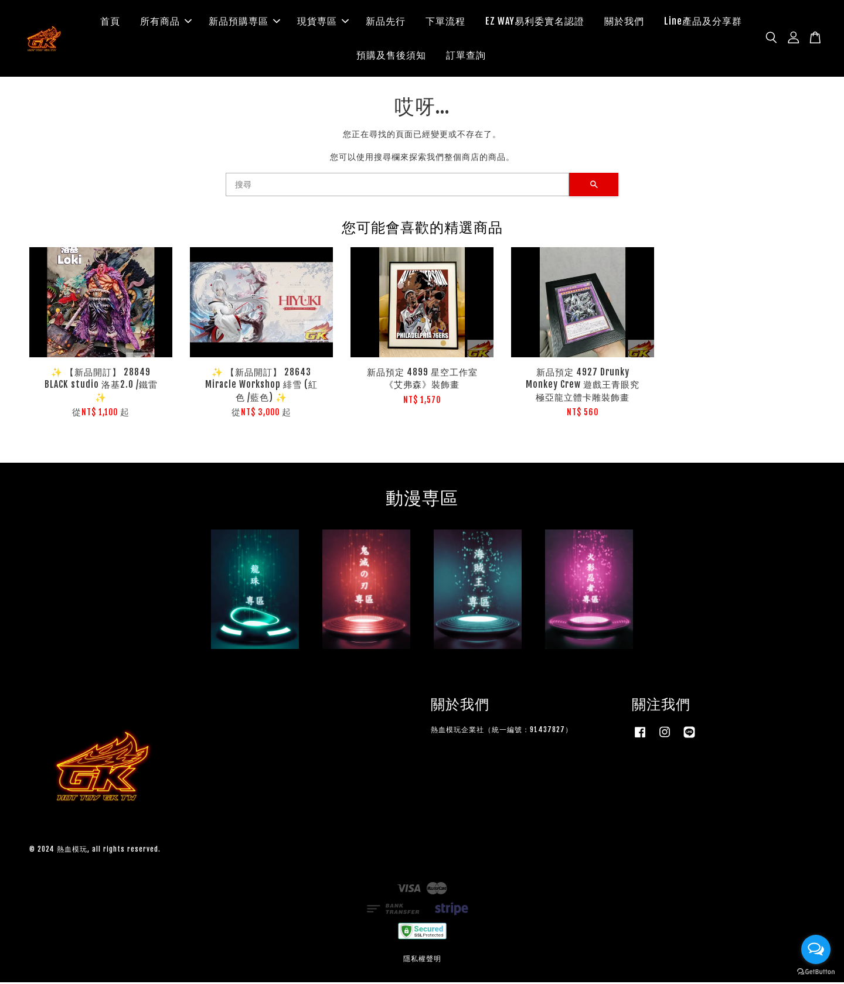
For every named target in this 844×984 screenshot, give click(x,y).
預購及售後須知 (391, 56)
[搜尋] (397, 186)
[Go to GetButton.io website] (816, 972)
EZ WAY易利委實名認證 (534, 22)
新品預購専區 (244, 22)
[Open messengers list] (816, 949)
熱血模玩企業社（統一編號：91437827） (502, 731)
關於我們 (624, 22)
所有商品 (166, 22)
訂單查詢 (466, 56)
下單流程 (445, 22)
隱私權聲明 (422, 960)
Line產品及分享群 (703, 22)
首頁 (110, 22)
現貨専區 (323, 22)
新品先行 (386, 22)
